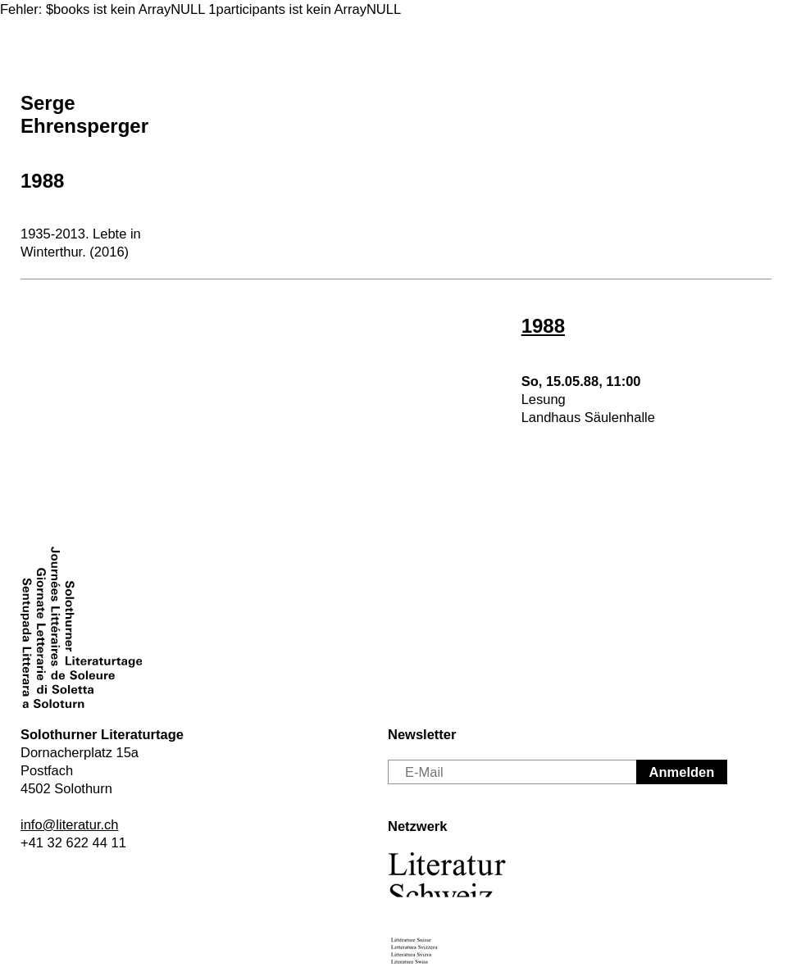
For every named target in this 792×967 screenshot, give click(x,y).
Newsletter (422, 734)
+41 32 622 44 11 (73, 842)
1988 (42, 181)
